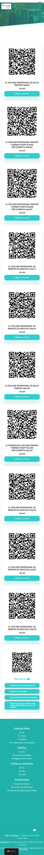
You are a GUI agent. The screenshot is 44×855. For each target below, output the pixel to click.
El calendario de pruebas (22, 742)
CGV (22, 752)
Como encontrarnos (22, 787)
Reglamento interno (22, 758)
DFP (22, 771)
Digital (22, 739)
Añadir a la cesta (22, 94)
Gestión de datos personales (22, 790)
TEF (22, 732)
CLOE (21, 736)
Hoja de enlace (22, 784)
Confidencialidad (22, 755)
